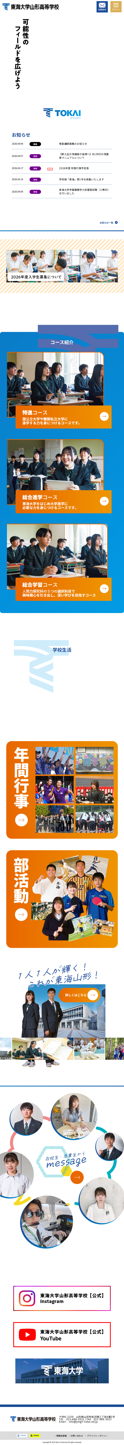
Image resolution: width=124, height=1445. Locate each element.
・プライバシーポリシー (96, 1436)
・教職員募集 (58, 1436)
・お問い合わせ (74, 1436)
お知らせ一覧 (106, 223)
